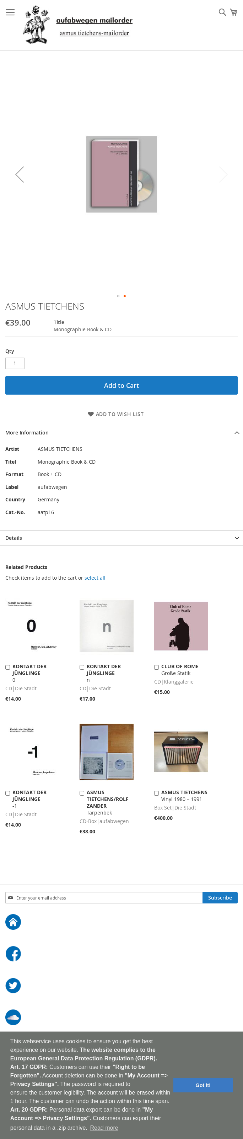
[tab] (121, 432)
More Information (27, 432)
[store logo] (78, 25)
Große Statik (180, 669)
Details (13, 537)
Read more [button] (104, 1128)
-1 (29, 799)
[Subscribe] (220, 897)
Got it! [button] (203, 1085)
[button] (19, 174)
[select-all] (95, 577)
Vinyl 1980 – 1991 (184, 795)
